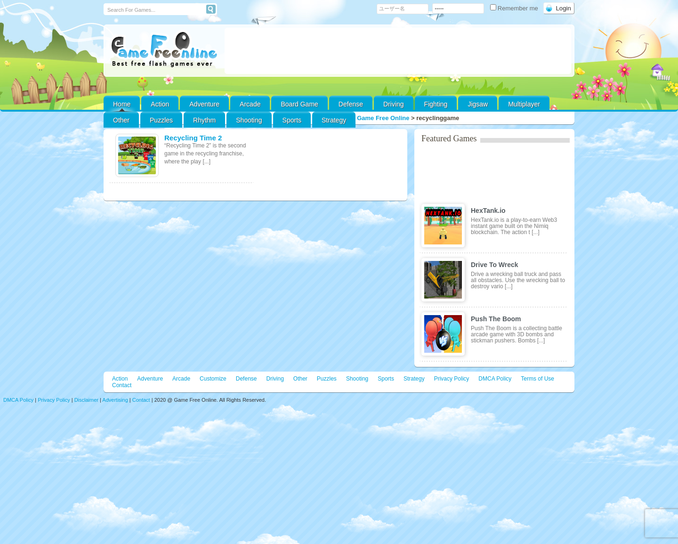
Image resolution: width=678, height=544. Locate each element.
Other (300, 378)
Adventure (204, 104)
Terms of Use (537, 378)
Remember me (515, 8)
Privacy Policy (451, 378)
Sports (291, 120)
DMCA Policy (494, 378)
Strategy (334, 120)
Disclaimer (86, 400)
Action (160, 104)
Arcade (250, 104)
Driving (393, 104)
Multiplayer (524, 104)
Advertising (115, 400)
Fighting (436, 104)
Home (121, 104)
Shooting (249, 120)
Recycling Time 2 (193, 138)
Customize (213, 378)
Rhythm (204, 120)
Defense (351, 104)
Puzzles (161, 120)
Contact (121, 385)
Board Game (299, 104)
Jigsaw (478, 104)
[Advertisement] (397, 51)
